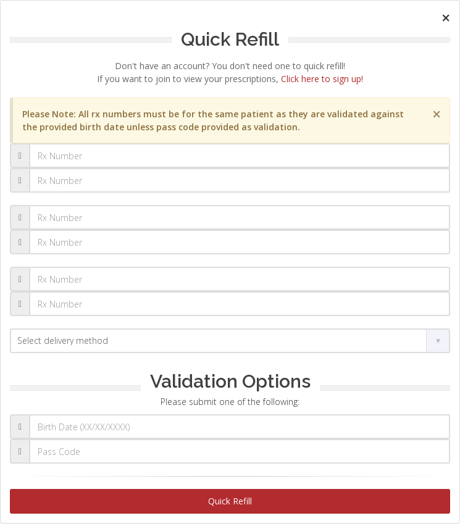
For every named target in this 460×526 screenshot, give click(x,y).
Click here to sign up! (322, 79)
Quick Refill (230, 501)
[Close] (445, 17)
